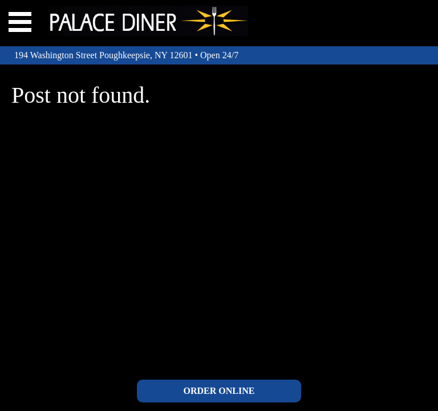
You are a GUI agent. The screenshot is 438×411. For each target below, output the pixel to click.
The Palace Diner (148, 21)
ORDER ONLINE (219, 391)
